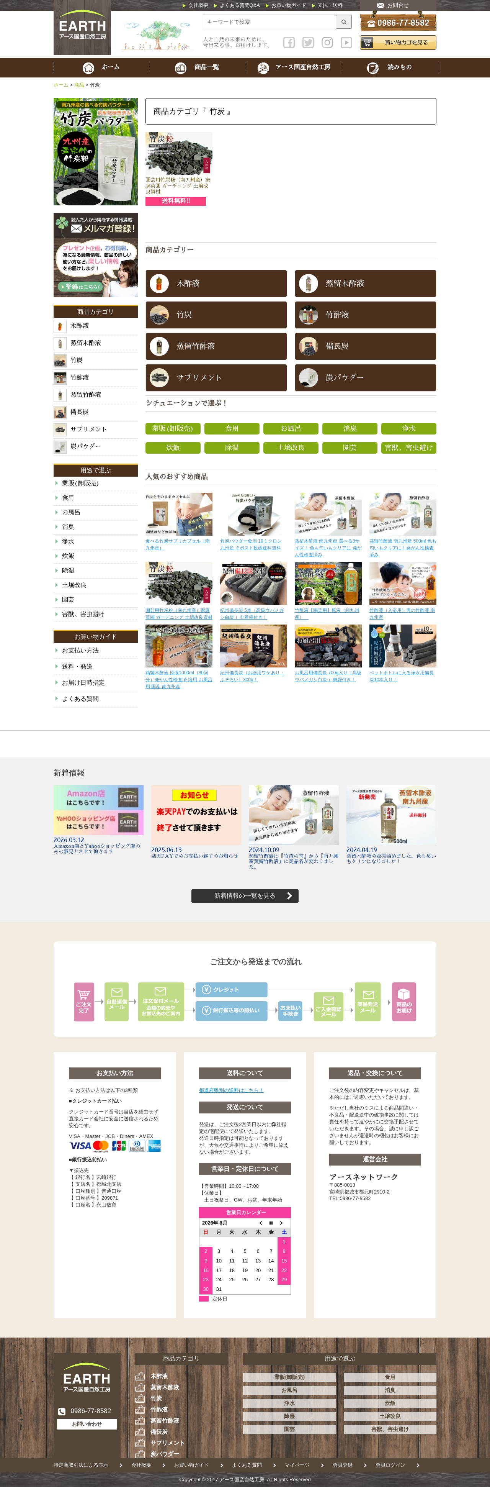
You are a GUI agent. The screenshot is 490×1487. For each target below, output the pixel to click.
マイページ (297, 1465)
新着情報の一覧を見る (245, 895)
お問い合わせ (87, 1424)
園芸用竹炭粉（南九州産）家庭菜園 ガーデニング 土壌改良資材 (177, 185)
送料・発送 (77, 666)
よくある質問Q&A (240, 5)
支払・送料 (330, 5)
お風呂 (291, 428)
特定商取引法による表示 (81, 1465)
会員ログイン (390, 1465)
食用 (232, 428)
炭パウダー (164, 1454)
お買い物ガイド (288, 5)
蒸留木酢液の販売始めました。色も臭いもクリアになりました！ (391, 859)
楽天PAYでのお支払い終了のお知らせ (194, 856)
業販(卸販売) (173, 428)
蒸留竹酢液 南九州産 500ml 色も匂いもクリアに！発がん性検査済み (402, 547)
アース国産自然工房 (241, 1479)
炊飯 (173, 447)
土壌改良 (291, 447)
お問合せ (398, 5)
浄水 (409, 428)
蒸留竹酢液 (164, 1420)
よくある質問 (80, 698)
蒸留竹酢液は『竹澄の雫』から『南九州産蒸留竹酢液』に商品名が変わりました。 (293, 861)
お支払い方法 (80, 650)
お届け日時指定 (83, 682)
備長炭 (159, 1431)
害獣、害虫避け (409, 447)
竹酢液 (159, 1409)
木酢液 (159, 1376)
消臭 (350, 428)
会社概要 (198, 5)
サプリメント (167, 1442)
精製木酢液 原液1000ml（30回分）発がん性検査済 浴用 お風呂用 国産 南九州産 (178, 679)
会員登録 (343, 1465)
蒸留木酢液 (164, 1387)
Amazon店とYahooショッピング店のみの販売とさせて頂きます (97, 849)
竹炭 (156, 1398)
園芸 (350, 447)
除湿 (232, 447)
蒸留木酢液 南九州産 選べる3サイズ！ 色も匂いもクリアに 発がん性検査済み (328, 547)
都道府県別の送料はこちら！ (231, 1090)
